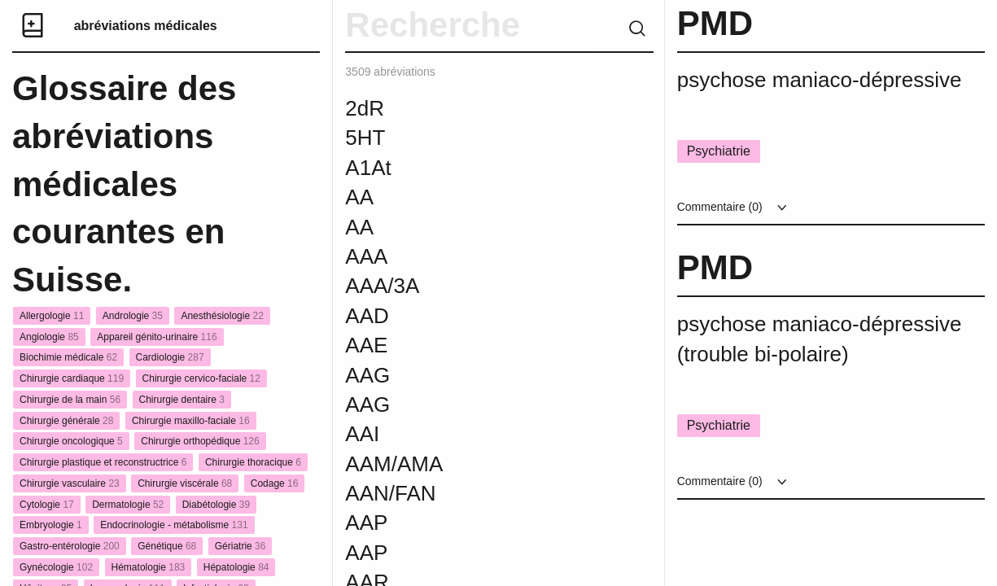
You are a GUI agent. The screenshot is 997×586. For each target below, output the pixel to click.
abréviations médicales (145, 26)
